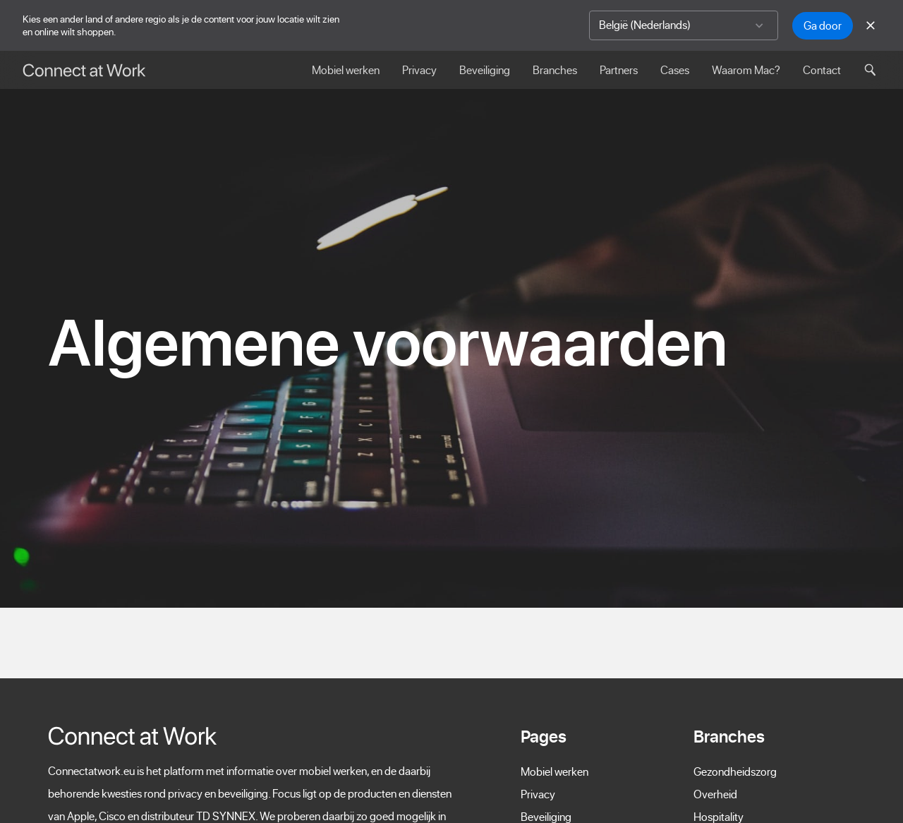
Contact (822, 70)
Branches (555, 70)
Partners (619, 70)
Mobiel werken (346, 70)
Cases (674, 70)
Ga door (823, 25)
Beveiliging (484, 70)
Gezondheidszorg (735, 771)
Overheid (715, 794)
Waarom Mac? (746, 70)
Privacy (419, 70)
